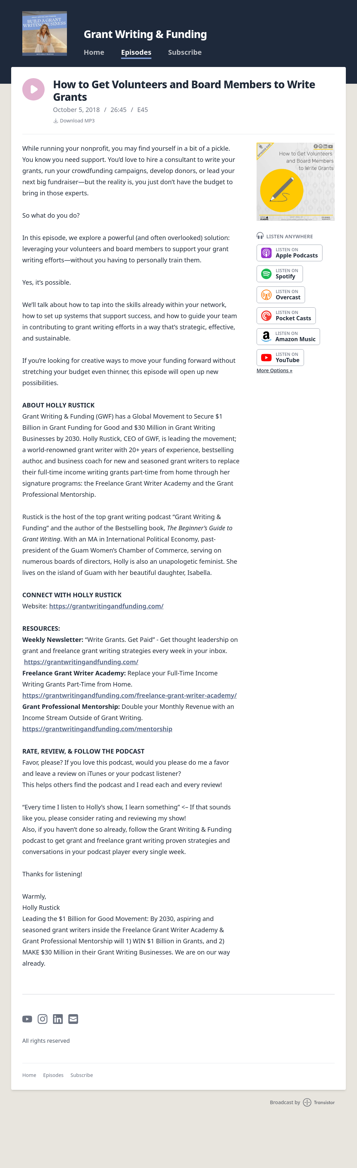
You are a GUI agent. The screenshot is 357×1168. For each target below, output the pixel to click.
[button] (33, 89)
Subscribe (185, 52)
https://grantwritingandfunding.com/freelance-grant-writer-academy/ (129, 695)
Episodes (136, 52)
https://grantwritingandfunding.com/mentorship (97, 729)
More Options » (275, 370)
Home (94, 52)
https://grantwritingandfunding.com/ (106, 606)
